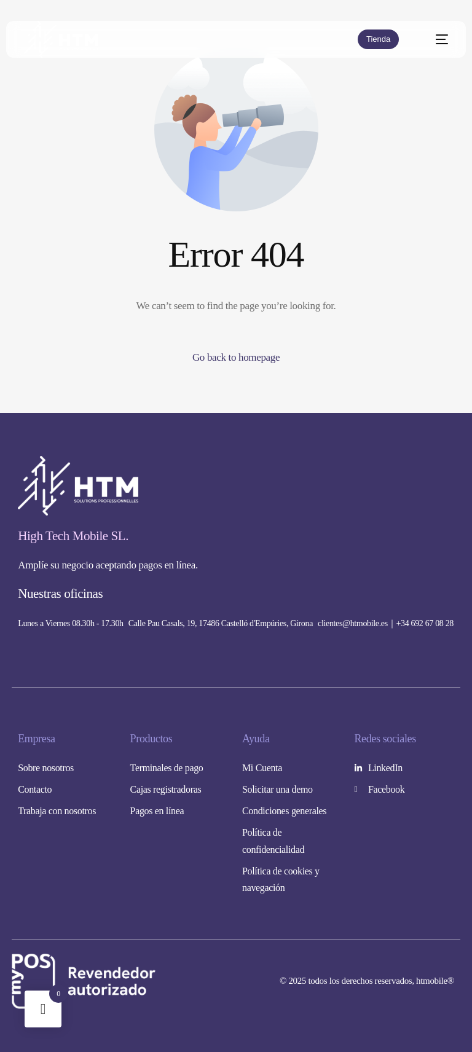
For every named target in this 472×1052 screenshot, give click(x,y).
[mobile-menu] (435, 39)
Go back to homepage (236, 357)
